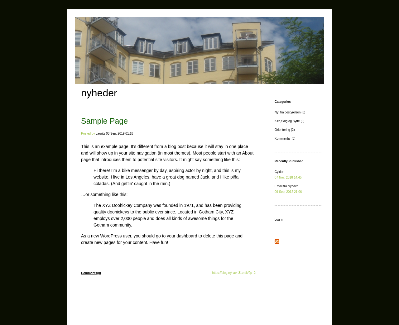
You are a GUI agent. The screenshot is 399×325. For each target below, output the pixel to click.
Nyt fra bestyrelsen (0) (290, 112)
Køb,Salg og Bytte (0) (290, 121)
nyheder (99, 92)
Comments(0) (91, 273)
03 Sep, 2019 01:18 (119, 133)
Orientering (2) (285, 129)
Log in (279, 219)
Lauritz (100, 133)
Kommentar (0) (285, 138)
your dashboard (182, 235)
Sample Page (104, 121)
